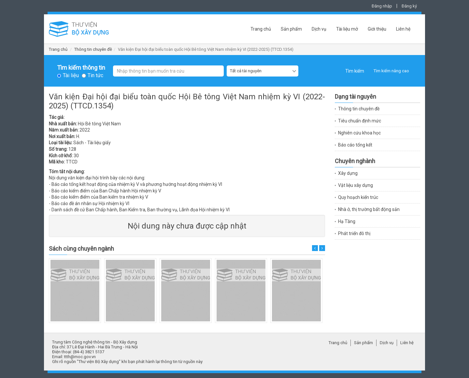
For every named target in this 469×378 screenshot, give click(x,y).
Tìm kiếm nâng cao (391, 70)
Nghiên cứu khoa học (359, 132)
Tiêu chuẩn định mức (359, 120)
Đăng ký (409, 6)
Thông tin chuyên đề (93, 49)
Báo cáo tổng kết (355, 144)
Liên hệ (403, 29)
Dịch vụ (319, 29)
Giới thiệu (377, 29)
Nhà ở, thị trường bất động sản (369, 209)
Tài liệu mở (347, 29)
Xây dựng (348, 173)
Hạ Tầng (346, 221)
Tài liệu (71, 75)
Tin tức (95, 75)
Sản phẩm (291, 29)
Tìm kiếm (354, 71)
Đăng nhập (382, 6)
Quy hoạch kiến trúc (358, 197)
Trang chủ (260, 29)
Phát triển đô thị (354, 233)
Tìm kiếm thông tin (81, 68)
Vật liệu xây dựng (355, 185)
